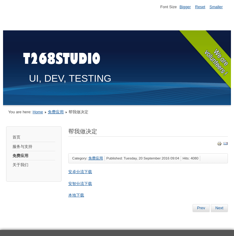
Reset (200, 7)
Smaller (216, 7)
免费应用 (56, 112)
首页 (16, 137)
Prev (201, 208)
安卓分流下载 (80, 171)
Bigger (185, 7)
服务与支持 (22, 146)
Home (38, 112)
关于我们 (20, 164)
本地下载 (76, 195)
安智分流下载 (80, 183)
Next (219, 208)
